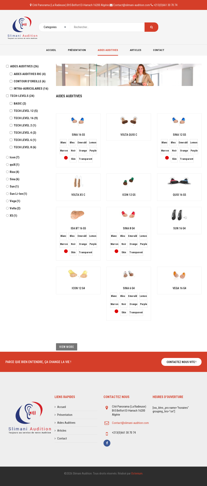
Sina (14, 179)
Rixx (14, 172)
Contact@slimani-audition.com (130, 423)
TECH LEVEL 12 (26, 111)
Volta (15, 208)
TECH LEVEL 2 (25, 125)
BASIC (20, 103)
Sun (14, 186)
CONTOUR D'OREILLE (29, 81)
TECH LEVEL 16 (26, 118)
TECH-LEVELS (22, 96)
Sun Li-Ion (18, 194)
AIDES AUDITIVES (24, 66)
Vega (15, 201)
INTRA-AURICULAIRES (31, 88)
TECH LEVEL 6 (25, 140)
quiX (14, 164)
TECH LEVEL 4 (25, 132)
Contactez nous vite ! (181, 362)
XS (13, 215)
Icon (14, 157)
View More (66, 346)
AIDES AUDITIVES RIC (30, 74)
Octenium (137, 473)
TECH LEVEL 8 (25, 147)
